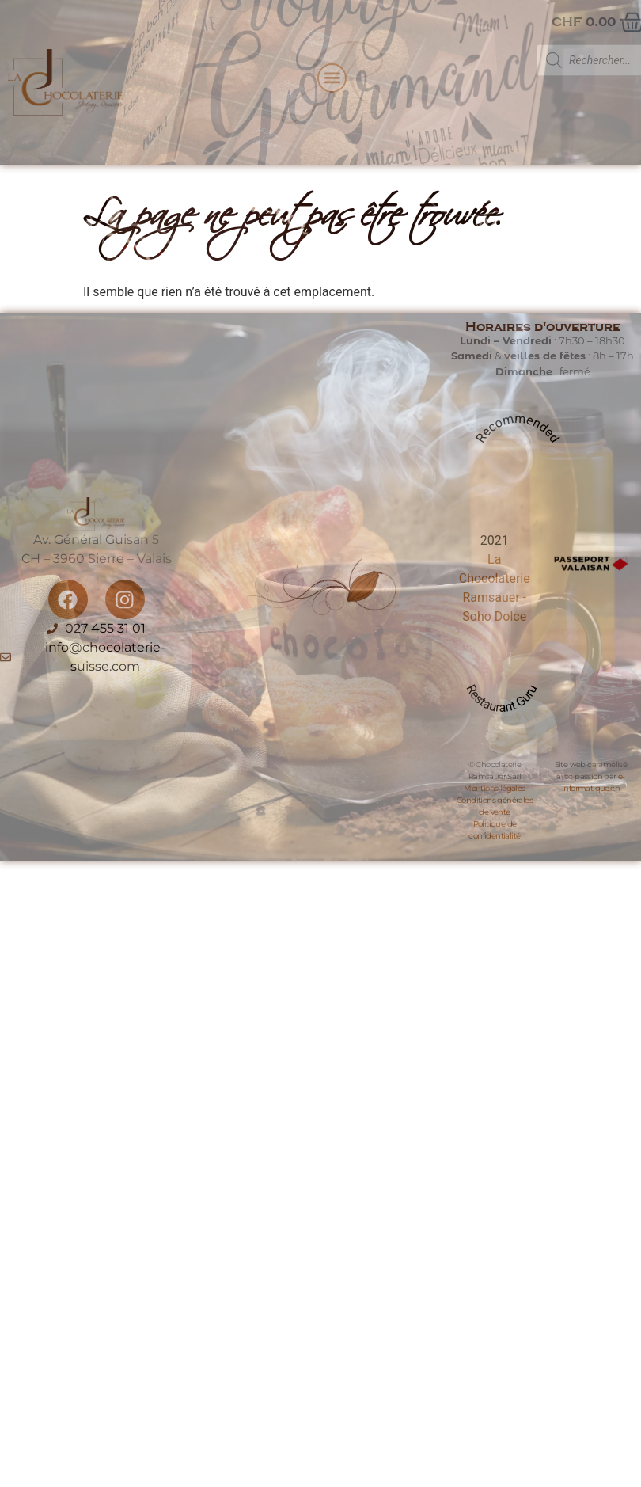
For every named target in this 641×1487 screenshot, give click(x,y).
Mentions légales (494, 788)
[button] (332, 78)
